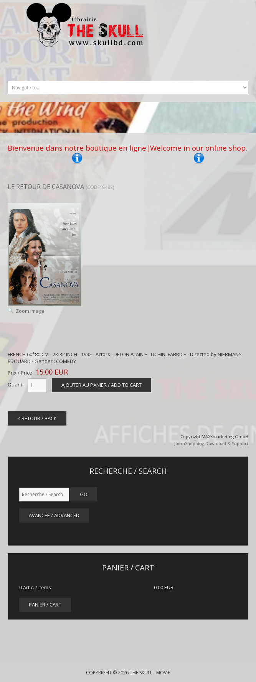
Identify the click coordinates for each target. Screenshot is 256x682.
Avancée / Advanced (54, 515)
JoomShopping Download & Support (211, 443)
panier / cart (45, 604)
